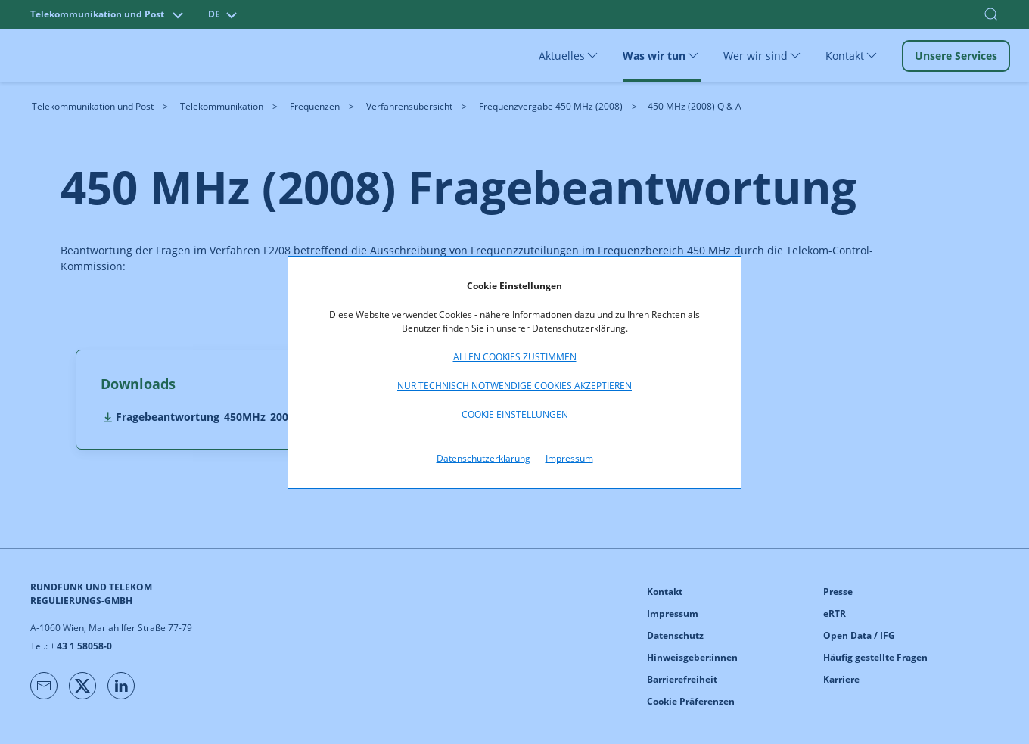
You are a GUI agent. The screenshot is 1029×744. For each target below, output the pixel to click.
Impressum (569, 458)
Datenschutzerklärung (483, 458)
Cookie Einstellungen (515, 414)
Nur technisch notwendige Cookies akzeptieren (514, 385)
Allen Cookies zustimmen (515, 356)
